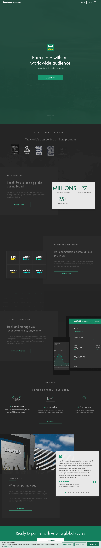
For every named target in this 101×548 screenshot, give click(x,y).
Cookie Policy (8, 546)
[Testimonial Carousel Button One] (65, 498)
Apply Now (50, 80)
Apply (83, 2)
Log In (90, 2)
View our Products (66, 279)
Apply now (50, 541)
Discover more (19, 210)
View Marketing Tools (18, 356)
